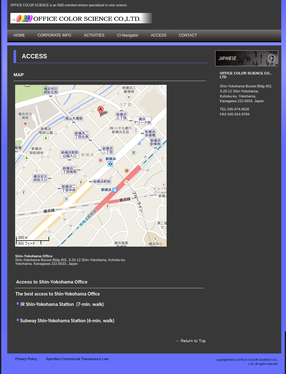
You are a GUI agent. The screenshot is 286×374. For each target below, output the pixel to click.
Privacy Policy (26, 359)
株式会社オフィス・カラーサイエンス (81, 18)
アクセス (246, 58)
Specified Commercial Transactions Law (77, 359)
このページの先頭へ (189, 342)
